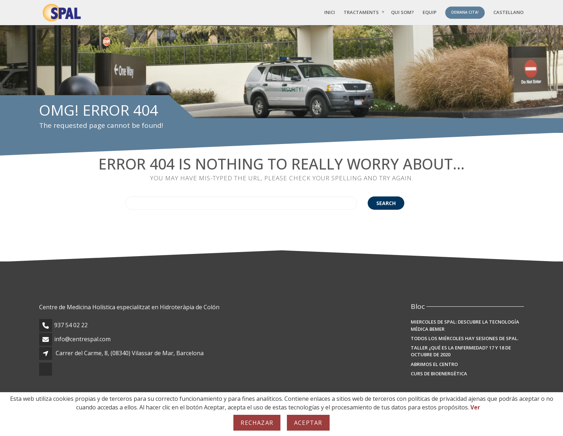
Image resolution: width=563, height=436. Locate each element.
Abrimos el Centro (434, 364)
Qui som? (402, 12)
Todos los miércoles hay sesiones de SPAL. (464, 338)
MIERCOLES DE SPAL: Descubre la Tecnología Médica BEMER (465, 325)
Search (386, 203)
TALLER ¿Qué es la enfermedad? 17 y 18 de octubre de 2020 (461, 351)
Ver (475, 407)
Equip (430, 12)
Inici (329, 12)
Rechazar (257, 423)
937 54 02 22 (71, 325)
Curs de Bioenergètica (439, 373)
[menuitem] (508, 12)
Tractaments (361, 12)
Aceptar (308, 423)
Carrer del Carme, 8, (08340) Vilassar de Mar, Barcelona (130, 353)
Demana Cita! (465, 12)
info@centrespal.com (82, 339)
